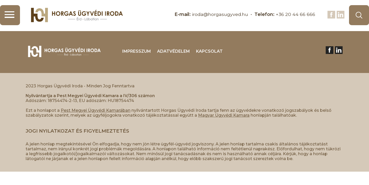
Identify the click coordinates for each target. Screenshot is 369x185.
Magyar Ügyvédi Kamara (224, 115)
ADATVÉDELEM (173, 51)
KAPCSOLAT (209, 51)
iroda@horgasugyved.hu (219, 14)
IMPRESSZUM (136, 51)
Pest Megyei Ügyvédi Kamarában (95, 110)
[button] (10, 15)
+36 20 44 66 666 (295, 14)
